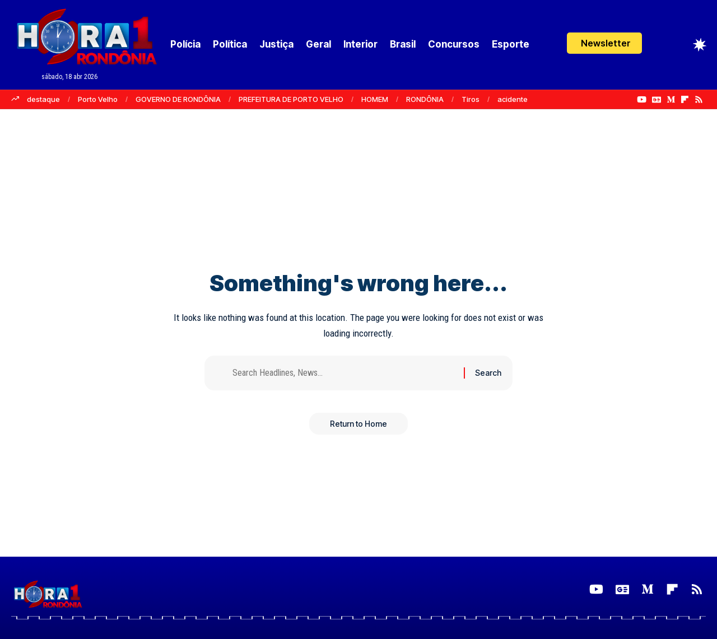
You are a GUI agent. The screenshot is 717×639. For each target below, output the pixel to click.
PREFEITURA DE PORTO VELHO (291, 99)
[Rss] (699, 99)
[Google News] (656, 99)
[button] (604, 43)
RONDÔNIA (425, 99)
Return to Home (358, 425)
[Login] (659, 45)
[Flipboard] (685, 99)
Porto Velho (98, 99)
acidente (512, 99)
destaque (43, 99)
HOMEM (374, 99)
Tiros (470, 99)
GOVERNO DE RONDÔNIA (178, 99)
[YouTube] (641, 99)
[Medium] (671, 99)
